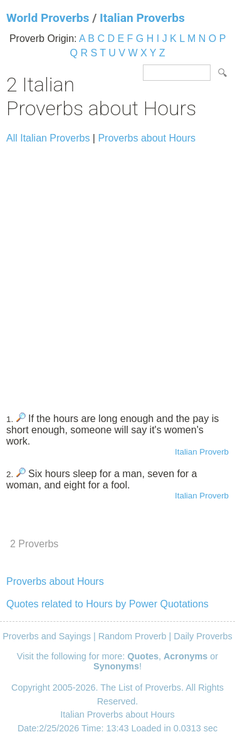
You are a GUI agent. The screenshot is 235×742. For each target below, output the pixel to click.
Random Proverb (132, 636)
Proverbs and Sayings (47, 636)
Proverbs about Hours (147, 138)
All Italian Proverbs (48, 138)
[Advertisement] (117, 272)
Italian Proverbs (142, 18)
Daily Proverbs (203, 636)
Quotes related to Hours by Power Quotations (107, 604)
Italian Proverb (202, 451)
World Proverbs (47, 18)
